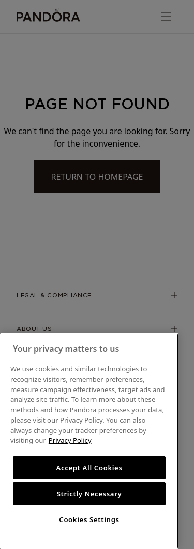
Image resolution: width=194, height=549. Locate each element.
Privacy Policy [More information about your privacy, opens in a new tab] (70, 440)
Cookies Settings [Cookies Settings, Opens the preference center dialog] (89, 519)
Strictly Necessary (89, 493)
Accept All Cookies (89, 467)
